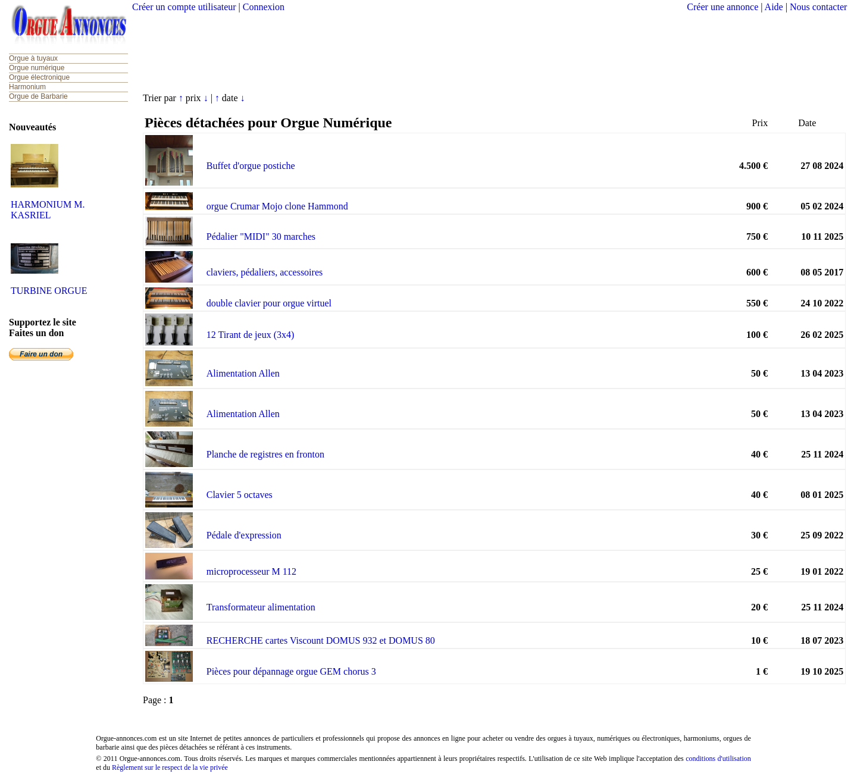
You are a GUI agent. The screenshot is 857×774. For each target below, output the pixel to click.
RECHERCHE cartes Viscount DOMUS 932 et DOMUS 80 (321, 640)
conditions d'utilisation (718, 758)
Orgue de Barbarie (38, 96)
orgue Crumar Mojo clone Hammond (277, 206)
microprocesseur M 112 (251, 571)
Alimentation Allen (243, 373)
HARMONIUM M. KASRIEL (48, 209)
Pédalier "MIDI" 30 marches (261, 236)
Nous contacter (818, 7)
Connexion (263, 7)
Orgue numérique (36, 68)
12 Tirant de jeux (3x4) (251, 335)
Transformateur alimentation (261, 607)
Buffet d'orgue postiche (251, 166)
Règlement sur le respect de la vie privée (170, 767)
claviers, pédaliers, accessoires (265, 272)
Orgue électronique (39, 77)
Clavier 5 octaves (240, 495)
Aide (774, 7)
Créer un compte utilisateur (184, 7)
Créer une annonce (722, 7)
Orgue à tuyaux (33, 58)
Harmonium (27, 87)
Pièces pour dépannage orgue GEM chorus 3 (291, 671)
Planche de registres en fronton (265, 454)
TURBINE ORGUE (49, 291)
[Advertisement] (489, 50)
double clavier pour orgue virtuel (269, 303)
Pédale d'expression (244, 535)
